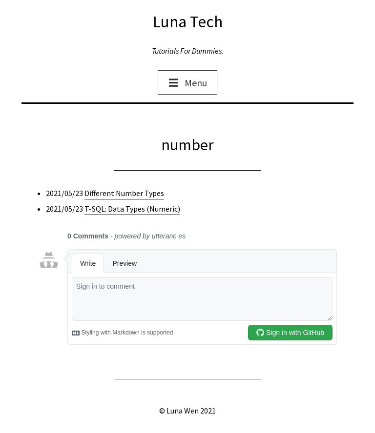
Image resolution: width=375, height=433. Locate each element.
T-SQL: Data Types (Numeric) (132, 209)
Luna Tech (188, 22)
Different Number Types (124, 193)
